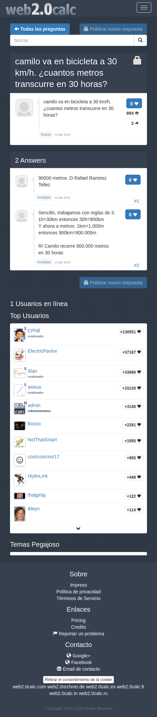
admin (34, 405)
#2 (136, 265)
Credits (78, 627)
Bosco (34, 423)
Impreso (78, 585)
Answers (30, 160)
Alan (32, 371)
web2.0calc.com (29, 686)
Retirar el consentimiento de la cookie (78, 679)
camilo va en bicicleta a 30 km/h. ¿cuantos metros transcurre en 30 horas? (66, 72)
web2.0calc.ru (93, 693)
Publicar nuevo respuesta (113, 29)
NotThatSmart (42, 439)
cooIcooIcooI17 (43, 456)
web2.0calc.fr (130, 686)
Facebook (78, 662)
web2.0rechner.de (66, 686)
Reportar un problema (78, 633)
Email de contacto (78, 669)
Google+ (78, 655)
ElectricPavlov (42, 351)
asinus (34, 387)
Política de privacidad (78, 591)
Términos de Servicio (78, 598)
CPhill (34, 330)
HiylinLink (38, 476)
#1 (136, 201)
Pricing (78, 620)
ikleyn (34, 508)
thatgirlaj (36, 495)
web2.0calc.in (63, 693)
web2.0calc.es (101, 686)
